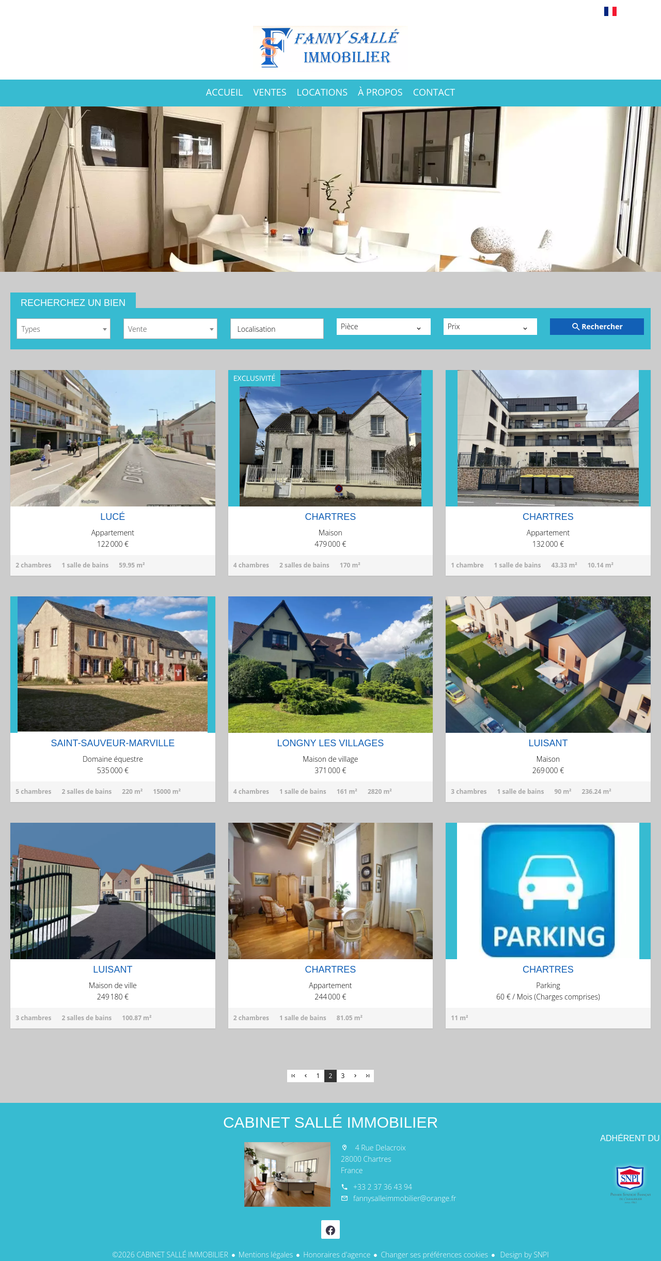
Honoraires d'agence (336, 1254)
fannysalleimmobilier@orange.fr (404, 1198)
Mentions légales (266, 1254)
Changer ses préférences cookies (434, 1254)
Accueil (330, 48)
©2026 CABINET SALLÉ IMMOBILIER (170, 1254)
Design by (523, 1254)
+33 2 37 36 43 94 (382, 1187)
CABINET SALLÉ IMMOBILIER (330, 1122)
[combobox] (64, 328)
